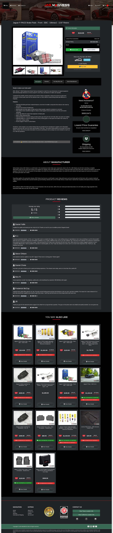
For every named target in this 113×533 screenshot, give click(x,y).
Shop (6, 5)
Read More (86, 130)
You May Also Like (58, 81)
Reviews (48, 81)
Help (90, 5)
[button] (61, 46)
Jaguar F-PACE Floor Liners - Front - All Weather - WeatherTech (23, 469)
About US (30, 510)
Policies (30, 513)
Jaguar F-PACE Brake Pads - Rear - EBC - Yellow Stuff (67, 341)
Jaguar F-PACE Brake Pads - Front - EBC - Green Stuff (67, 384)
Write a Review (34, 217)
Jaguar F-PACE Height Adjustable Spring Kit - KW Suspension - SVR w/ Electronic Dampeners (68, 428)
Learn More (87, 59)
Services (13, 5)
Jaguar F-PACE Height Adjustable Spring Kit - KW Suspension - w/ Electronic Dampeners (45, 342)
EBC (98, 45)
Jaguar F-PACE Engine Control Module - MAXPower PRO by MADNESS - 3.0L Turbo (45, 470)
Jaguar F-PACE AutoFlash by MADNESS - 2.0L (23, 384)
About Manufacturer (73, 81)
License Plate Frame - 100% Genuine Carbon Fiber (90, 427)
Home (14, 510)
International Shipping (18, 514)
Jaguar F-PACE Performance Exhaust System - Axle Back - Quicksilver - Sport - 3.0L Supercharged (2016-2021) (90, 342)
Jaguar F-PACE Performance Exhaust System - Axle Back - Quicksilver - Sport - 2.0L (45, 385)
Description (38, 81)
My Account (31, 514)
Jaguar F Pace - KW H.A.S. (90, 383)
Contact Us (21, 5)
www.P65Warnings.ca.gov (51, 141)
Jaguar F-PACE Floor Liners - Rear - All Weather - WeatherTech (45, 427)
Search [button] (97, 5)
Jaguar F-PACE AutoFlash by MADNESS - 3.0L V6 (23, 427)
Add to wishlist (91, 49)
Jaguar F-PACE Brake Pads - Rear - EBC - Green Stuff (22, 341)
